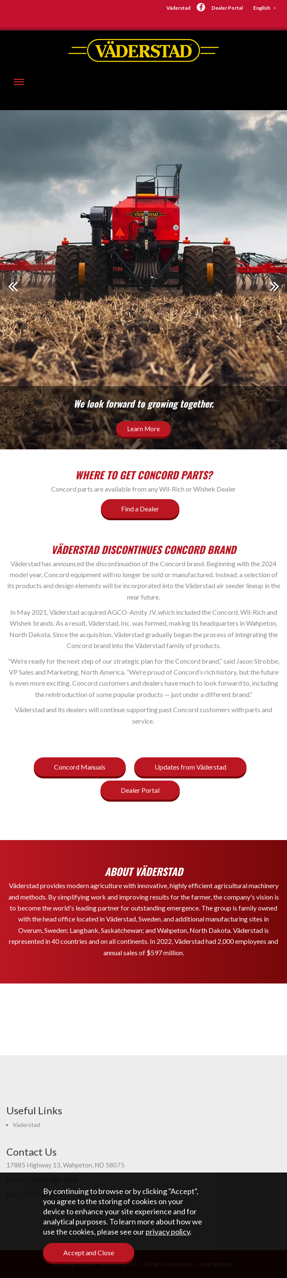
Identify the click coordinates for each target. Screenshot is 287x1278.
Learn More (143, 428)
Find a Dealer (140, 509)
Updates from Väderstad (190, 767)
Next (274, 286)
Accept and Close (88, 1252)
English (261, 8)
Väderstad (178, 8)
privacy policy (168, 1231)
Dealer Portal (227, 8)
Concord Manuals (80, 767)
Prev (12, 286)
